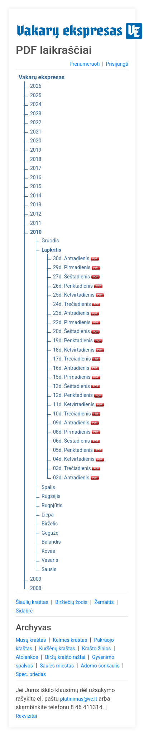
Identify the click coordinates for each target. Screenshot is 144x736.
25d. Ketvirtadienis (78, 295)
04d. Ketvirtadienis (78, 459)
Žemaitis (104, 602)
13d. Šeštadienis (76, 386)
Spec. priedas (31, 674)
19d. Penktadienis (77, 340)
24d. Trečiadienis (76, 304)
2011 (35, 223)
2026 (35, 86)
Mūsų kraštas (31, 640)
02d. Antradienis (76, 477)
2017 (35, 168)
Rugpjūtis (52, 505)
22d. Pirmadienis (76, 322)
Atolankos (27, 657)
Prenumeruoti (84, 64)
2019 (35, 150)
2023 (35, 113)
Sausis (49, 569)
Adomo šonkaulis (101, 666)
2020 (35, 140)
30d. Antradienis (76, 258)
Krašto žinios (97, 648)
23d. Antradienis (76, 313)
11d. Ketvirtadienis (78, 404)
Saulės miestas (57, 666)
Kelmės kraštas (70, 640)
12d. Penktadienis (77, 395)
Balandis (51, 542)
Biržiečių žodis (71, 602)
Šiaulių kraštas (32, 602)
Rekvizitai (26, 716)
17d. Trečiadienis (76, 359)
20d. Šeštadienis (76, 331)
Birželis (50, 523)
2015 (35, 186)
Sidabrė (24, 611)
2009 (35, 579)
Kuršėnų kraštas (57, 648)
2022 (35, 122)
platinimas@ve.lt (78, 699)
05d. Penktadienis (77, 450)
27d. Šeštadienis (76, 276)
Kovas (48, 551)
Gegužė (50, 533)
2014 (35, 195)
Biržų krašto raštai (66, 657)
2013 (35, 204)
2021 (35, 132)
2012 (35, 214)
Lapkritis (51, 250)
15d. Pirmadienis (76, 377)
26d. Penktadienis (77, 286)
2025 (35, 95)
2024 (35, 104)
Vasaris (50, 560)
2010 (36, 232)
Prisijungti (117, 64)
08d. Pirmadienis (76, 432)
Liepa (48, 515)
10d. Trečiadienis (76, 414)
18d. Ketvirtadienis (78, 350)
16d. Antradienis (76, 368)
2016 (35, 177)
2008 (35, 588)
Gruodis (50, 240)
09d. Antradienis (76, 422)
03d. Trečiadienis (76, 468)
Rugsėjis (51, 496)
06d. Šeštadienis (76, 441)
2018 (35, 159)
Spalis (48, 487)
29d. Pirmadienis (76, 267)
